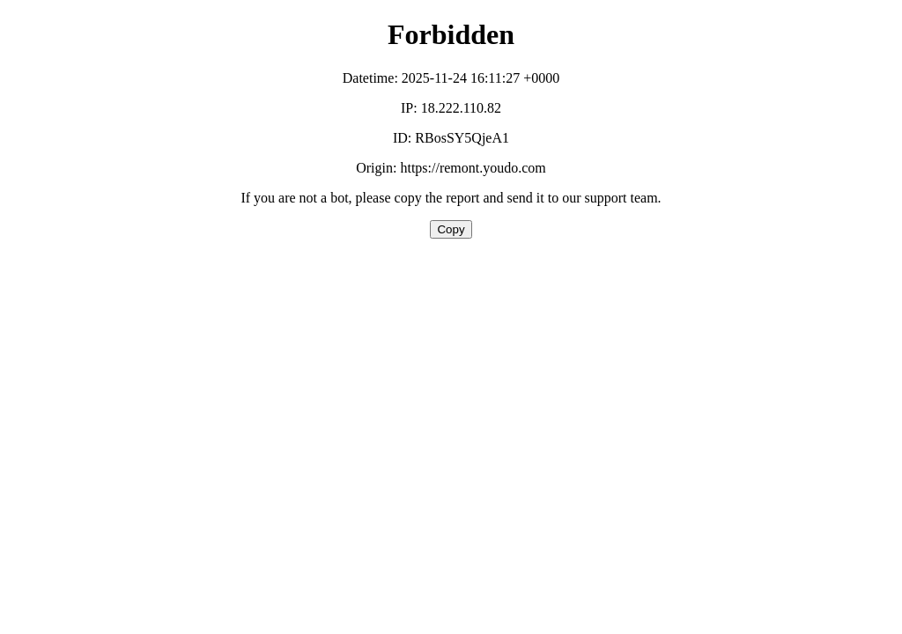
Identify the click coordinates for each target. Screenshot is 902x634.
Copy (450, 229)
